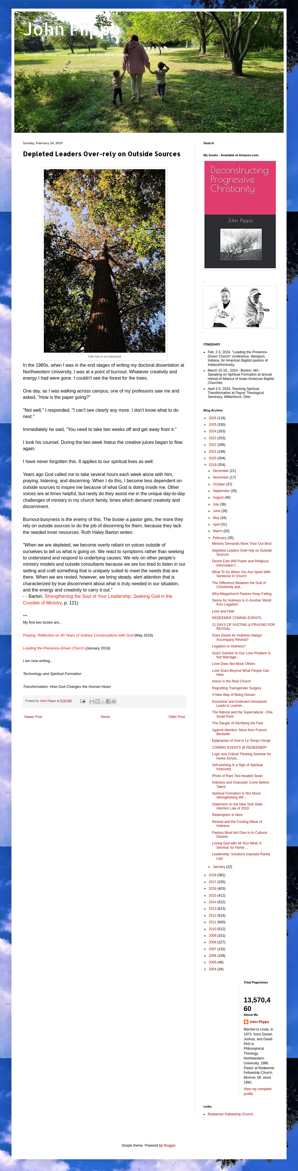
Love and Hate (223, 611)
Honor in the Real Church (231, 681)
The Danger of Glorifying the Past (237, 723)
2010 (213, 929)
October (219, 484)
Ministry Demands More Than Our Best (242, 544)
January (219, 867)
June (217, 511)
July (216, 504)
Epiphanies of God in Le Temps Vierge (241, 741)
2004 (213, 969)
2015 (213, 895)
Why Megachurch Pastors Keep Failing (241, 594)
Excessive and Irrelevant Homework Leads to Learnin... (239, 704)
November (221, 477)
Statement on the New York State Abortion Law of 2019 (237, 806)
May (216, 518)
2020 (213, 458)
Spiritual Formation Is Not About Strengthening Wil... (236, 795)
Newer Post (33, 717)
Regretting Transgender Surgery (236, 688)
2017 (213, 882)
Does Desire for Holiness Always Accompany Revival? (237, 637)
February (220, 538)
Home (105, 717)
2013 (213, 909)
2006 (213, 956)
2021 (213, 452)
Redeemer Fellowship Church (230, 1114)
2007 (213, 949)
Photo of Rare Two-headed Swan (237, 776)
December (221, 471)
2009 (213, 936)
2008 (213, 942)
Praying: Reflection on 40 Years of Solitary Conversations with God (78, 635)
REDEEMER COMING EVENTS (236, 618)
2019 (213, 465)
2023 (213, 438)
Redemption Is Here (227, 815)
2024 (213, 431)
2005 (213, 962)
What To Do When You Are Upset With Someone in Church (241, 574)
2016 (213, 889)
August (219, 497)
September (222, 491)
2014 (213, 902)
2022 (213, 445)
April (217, 524)
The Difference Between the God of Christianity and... (239, 585)
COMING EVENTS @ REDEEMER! (239, 747)
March (218, 531)
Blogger (169, 1145)
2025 (213, 425)
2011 (213, 922)
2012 (213, 916)
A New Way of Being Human (233, 695)
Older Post (176, 717)
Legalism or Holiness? (229, 646)
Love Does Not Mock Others (233, 664)
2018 (213, 875)
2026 (213, 418)
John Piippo (72, 29)
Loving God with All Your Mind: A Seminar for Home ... (236, 845)
